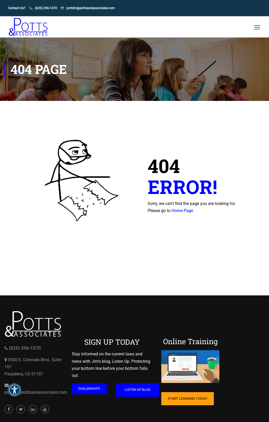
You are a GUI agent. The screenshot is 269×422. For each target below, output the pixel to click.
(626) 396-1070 (46, 8)
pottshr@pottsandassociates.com (90, 8)
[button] (14, 393)
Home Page (182, 210)
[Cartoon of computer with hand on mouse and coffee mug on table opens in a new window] (190, 366)
